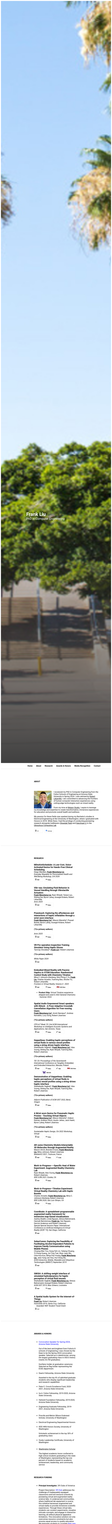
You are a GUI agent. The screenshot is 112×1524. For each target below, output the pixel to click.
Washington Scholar (47, 1449)
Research (49, 766)
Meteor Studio (74, 807)
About (38, 766)
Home (30, 766)
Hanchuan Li (81, 823)
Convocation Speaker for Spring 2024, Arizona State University (54, 1343)
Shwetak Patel (66, 823)
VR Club (59, 1490)
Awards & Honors (63, 766)
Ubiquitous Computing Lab (45, 825)
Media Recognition (82, 766)
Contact (97, 766)
